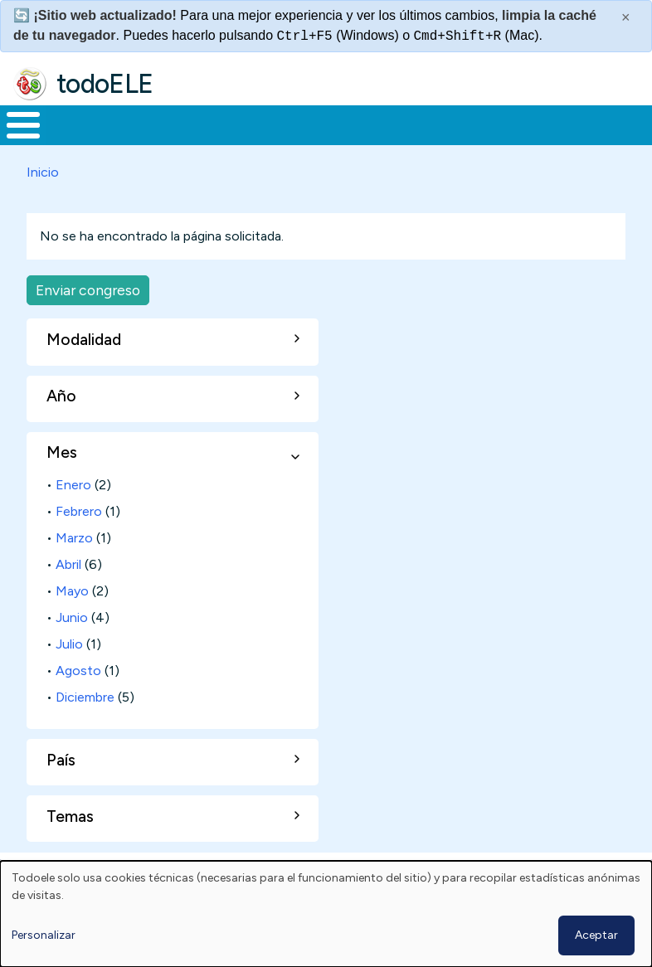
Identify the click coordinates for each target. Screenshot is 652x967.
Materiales (79, 140)
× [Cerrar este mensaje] (625, 17)
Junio (72, 648)
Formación (186, 140)
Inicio (14, 141)
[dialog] (326, 914)
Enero (73, 515)
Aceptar (596, 935)
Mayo (72, 621)
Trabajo (285, 140)
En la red (362, 140)
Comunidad (560, 140)
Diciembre (85, 728)
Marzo (74, 568)
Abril (68, 595)
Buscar (635, 123)
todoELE (104, 83)
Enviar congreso (88, 320)
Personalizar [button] (43, 935)
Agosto (78, 701)
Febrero (79, 542)
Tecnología (449, 140)
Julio (69, 675)
